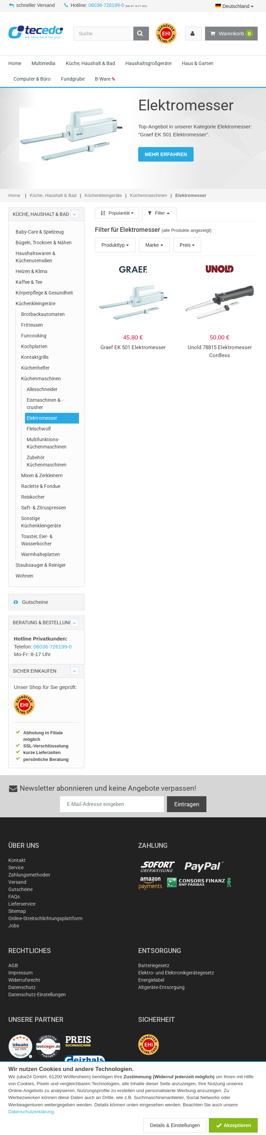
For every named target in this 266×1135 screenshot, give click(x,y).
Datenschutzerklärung (31, 1111)
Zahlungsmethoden (29, 875)
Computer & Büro (32, 79)
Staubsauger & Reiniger (41, 565)
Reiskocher (33, 497)
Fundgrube (73, 79)
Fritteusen (32, 325)
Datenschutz (22, 987)
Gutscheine (30, 602)
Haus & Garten (197, 63)
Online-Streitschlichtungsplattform (45, 918)
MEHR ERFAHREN (166, 154)
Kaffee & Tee (29, 282)
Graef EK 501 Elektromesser (133, 347)
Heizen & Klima (31, 271)
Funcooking (33, 335)
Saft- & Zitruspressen (43, 507)
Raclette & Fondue (40, 486)
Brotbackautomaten (43, 314)
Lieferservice (21, 904)
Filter (159, 213)
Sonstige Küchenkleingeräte (41, 522)
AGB (13, 965)
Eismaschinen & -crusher (45, 403)
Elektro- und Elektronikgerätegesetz (176, 972)
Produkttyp (115, 245)
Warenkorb (231, 33)
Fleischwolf (39, 429)
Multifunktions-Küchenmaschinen (46, 443)
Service (16, 867)
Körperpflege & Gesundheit (44, 293)
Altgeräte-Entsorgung (161, 987)
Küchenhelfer (35, 368)
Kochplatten (34, 346)
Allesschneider (42, 389)
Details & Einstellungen (175, 1125)
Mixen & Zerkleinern (42, 475)
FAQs (14, 896)
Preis (187, 245)
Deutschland (234, 6)
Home (14, 63)
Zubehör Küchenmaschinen (46, 461)
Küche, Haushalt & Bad (90, 63)
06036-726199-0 (106, 5)
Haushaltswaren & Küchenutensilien (35, 257)
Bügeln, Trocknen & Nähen (44, 242)
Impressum (20, 972)
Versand (17, 882)
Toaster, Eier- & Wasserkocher (37, 540)
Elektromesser (42, 418)
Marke (154, 245)
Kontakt (17, 860)
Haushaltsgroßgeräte (148, 63)
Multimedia (43, 63)
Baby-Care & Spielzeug (40, 232)
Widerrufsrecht (24, 980)
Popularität (117, 213)
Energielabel (151, 980)
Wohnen (24, 576)
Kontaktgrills (34, 357)
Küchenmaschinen (41, 378)
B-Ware (105, 79)
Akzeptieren (233, 1125)
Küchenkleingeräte (35, 303)
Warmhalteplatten (40, 554)
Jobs (13, 925)
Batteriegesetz (153, 965)
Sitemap (17, 911)
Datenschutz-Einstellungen (37, 994)
